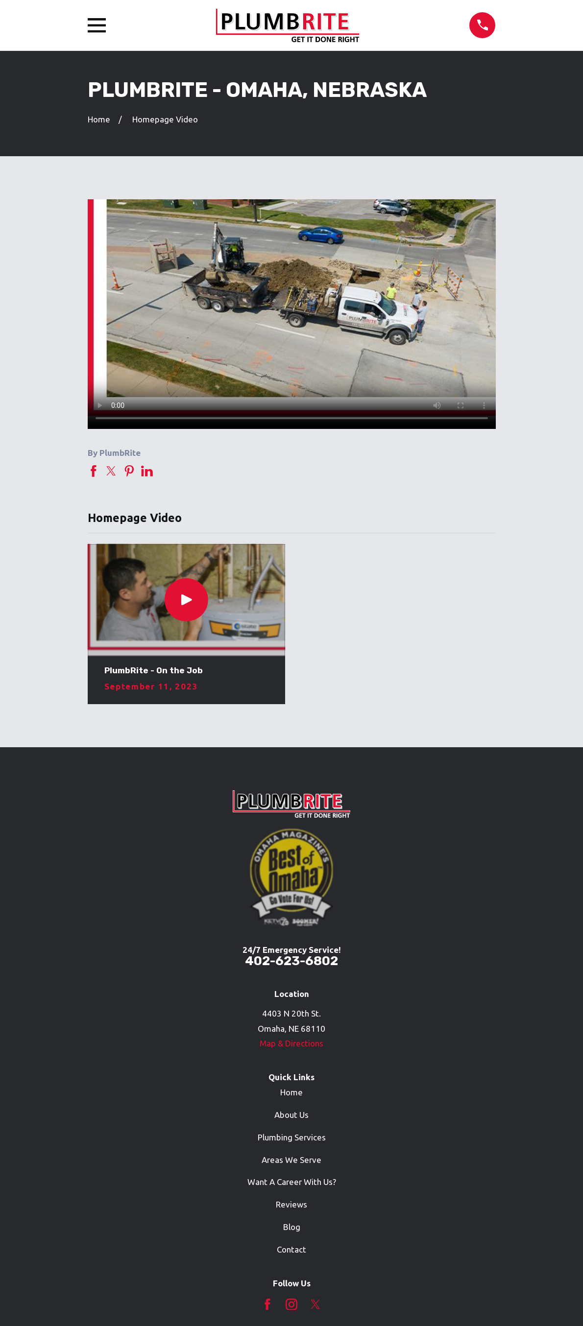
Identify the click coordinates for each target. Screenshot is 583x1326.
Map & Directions (291, 1043)
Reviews (291, 1204)
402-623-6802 (291, 960)
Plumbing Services (292, 1137)
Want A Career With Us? (291, 1181)
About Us (291, 1114)
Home (291, 1092)
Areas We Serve (291, 1159)
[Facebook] (267, 1304)
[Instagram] (291, 1304)
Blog (291, 1226)
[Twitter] (315, 1304)
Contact (291, 1249)
